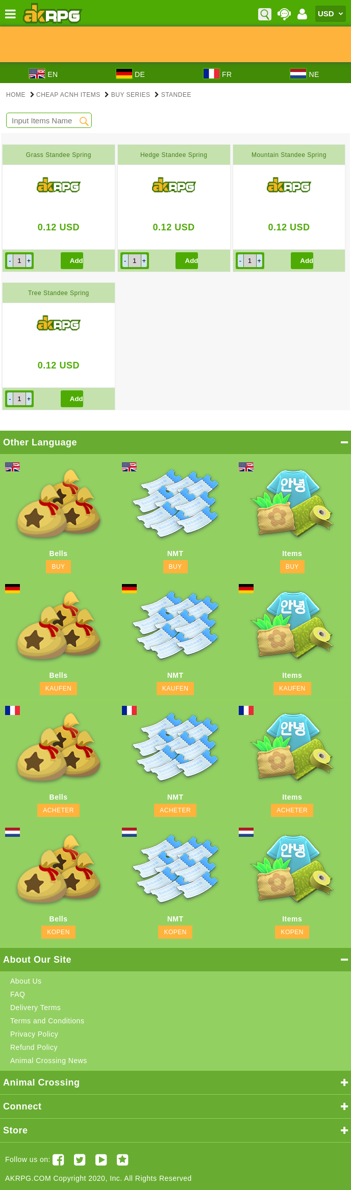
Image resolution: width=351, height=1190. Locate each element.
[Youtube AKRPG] (101, 1159)
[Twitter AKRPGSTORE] (80, 1159)
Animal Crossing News (48, 1060)
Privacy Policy (34, 1034)
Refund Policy (34, 1047)
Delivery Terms (35, 1007)
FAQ (18, 994)
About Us (26, 981)
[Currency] (330, 14)
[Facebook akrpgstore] (58, 1159)
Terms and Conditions (47, 1021)
